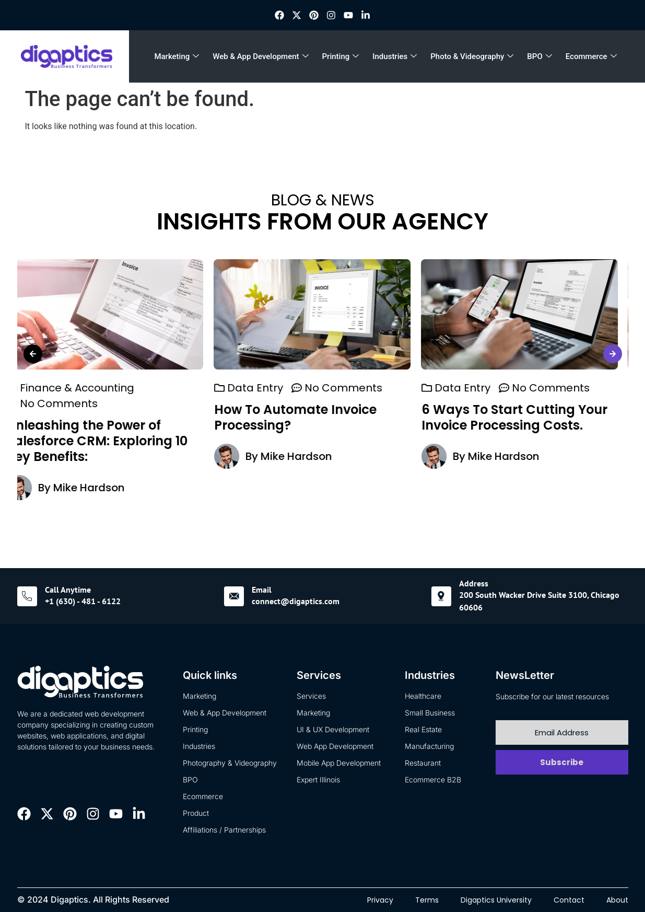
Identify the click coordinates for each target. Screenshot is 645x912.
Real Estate (423, 729)
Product (196, 813)
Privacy (380, 900)
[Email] (234, 596)
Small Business (430, 712)
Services (311, 695)
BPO (539, 56)
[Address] (441, 596)
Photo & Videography (471, 56)
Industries (394, 56)
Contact (569, 900)
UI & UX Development (333, 729)
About (617, 900)
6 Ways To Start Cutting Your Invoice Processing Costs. (525, 417)
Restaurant (423, 762)
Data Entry (266, 387)
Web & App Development (260, 56)
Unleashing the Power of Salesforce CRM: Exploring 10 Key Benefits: (107, 441)
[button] (33, 354)
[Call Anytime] (27, 596)
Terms (427, 900)
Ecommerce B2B (433, 779)
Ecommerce (591, 56)
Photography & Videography (230, 762)
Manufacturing (429, 746)
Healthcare (423, 695)
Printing (340, 56)
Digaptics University (496, 900)
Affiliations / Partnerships (224, 829)
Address (473, 583)
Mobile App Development (339, 762)
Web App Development (335, 746)
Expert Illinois (318, 779)
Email (262, 589)
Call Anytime (68, 589)
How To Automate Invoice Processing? (306, 417)
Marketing (176, 56)
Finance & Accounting (87, 387)
